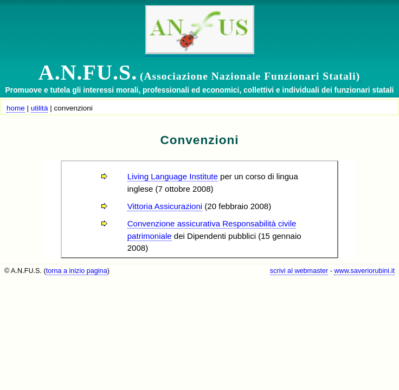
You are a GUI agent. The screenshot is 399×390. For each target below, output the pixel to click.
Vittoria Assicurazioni (164, 206)
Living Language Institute (172, 176)
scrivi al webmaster (299, 271)
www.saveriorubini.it (364, 271)
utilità (39, 108)
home (16, 108)
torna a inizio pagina (76, 271)
